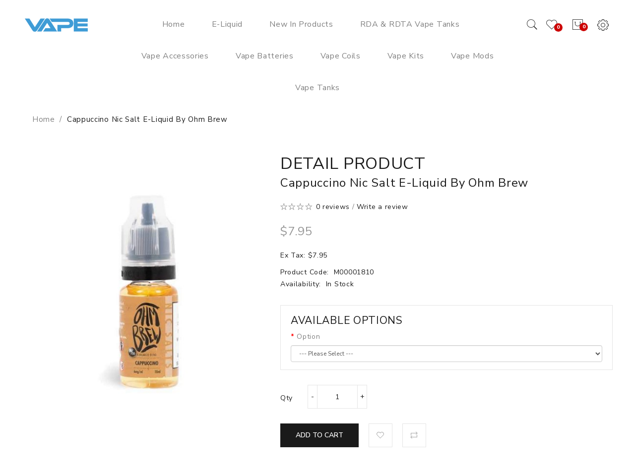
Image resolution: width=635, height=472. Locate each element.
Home (43, 119)
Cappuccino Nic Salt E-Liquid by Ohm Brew (147, 119)
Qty (286, 398)
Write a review (382, 206)
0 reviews (333, 206)
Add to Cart (319, 435)
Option (308, 336)
